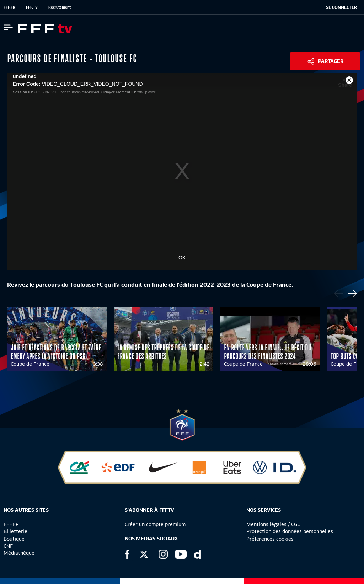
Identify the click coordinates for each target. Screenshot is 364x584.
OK (182, 258)
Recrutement (59, 7)
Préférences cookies (270, 539)
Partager (330, 61)
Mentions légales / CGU (273, 524)
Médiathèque (19, 553)
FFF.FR (9, 7)
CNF (8, 546)
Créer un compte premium (155, 524)
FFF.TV (32, 7)
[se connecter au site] (341, 7)
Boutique (14, 539)
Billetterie (15, 531)
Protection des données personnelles (289, 531)
